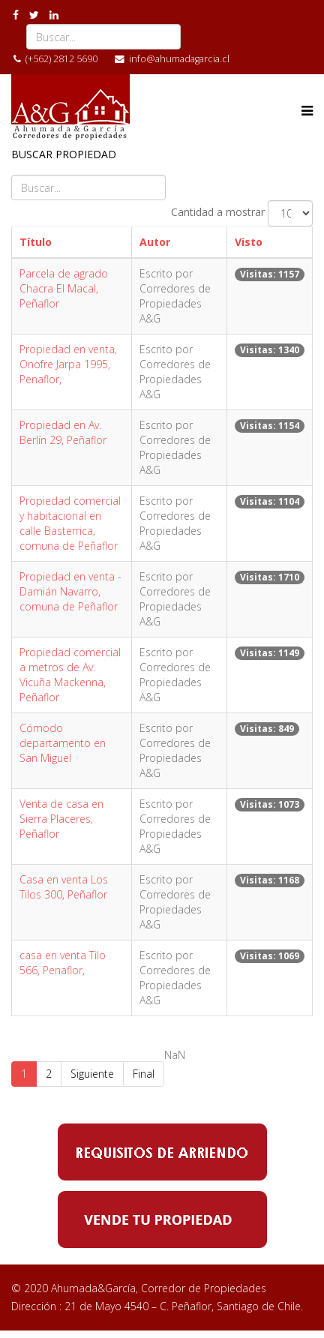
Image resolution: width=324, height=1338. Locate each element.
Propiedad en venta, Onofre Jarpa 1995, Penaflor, (68, 364)
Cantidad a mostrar (218, 212)
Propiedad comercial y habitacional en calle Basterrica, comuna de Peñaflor (70, 523)
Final (143, 1073)
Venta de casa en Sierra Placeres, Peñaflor (62, 818)
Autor (155, 242)
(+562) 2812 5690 (62, 58)
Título (36, 242)
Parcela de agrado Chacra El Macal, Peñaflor (64, 288)
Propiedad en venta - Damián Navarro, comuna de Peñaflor (71, 591)
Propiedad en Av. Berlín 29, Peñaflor (63, 432)
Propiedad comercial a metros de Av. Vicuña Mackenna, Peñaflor (70, 674)
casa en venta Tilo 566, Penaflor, (63, 962)
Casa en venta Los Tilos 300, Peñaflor (64, 887)
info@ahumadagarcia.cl (179, 58)
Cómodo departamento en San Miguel (63, 743)
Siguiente (92, 1073)
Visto (248, 242)
